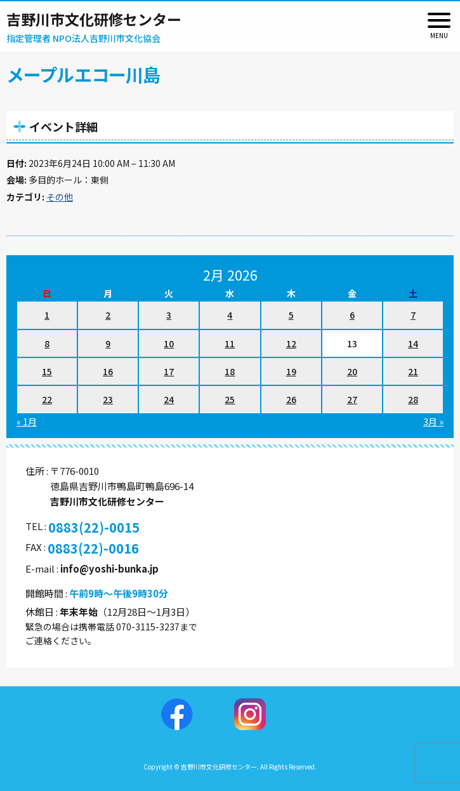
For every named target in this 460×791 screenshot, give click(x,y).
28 (413, 399)
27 (352, 399)
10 (169, 343)
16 (108, 371)
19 (291, 371)
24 (169, 399)
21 (413, 371)
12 (291, 343)
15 (47, 371)
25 (230, 399)
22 (47, 399)
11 (230, 343)
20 (352, 371)
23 (108, 399)
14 (413, 343)
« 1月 (26, 421)
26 (291, 399)
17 (169, 371)
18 (230, 371)
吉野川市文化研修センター (93, 19)
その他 (59, 196)
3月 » (433, 421)
